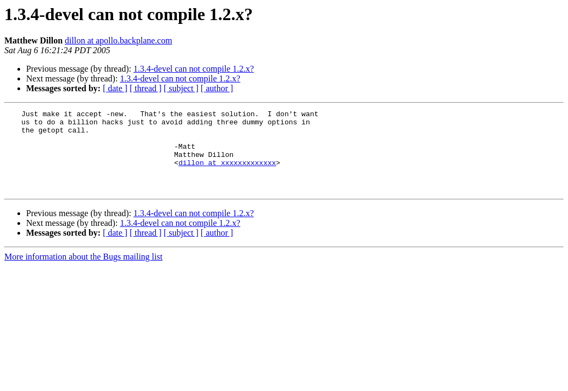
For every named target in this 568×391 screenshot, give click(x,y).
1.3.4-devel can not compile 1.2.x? (193, 68)
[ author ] (217, 88)
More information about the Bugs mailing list (83, 273)
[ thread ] (145, 88)
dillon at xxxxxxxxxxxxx (227, 174)
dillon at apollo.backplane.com (118, 40)
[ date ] (115, 88)
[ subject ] (181, 88)
